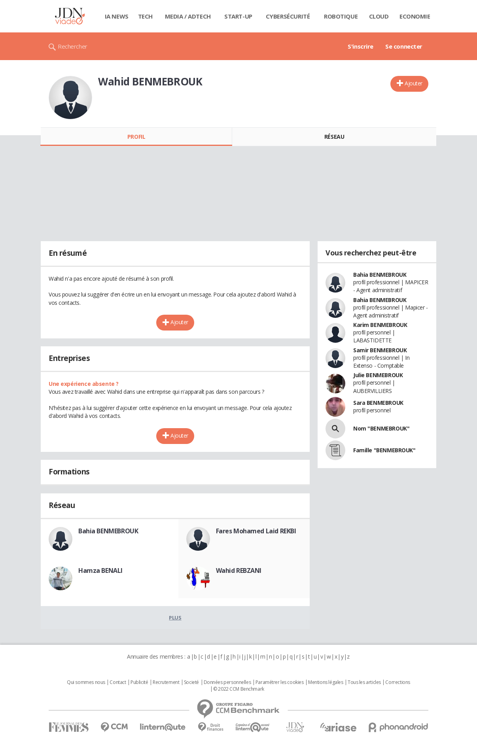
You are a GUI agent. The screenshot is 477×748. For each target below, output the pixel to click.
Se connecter (403, 46)
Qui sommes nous (86, 682)
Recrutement (166, 682)
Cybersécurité (288, 16)
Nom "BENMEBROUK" (381, 428)
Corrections (397, 682)
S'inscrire (360, 46)
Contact (118, 682)
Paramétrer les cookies (280, 682)
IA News (117, 16)
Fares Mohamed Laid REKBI (256, 531)
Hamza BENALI (100, 570)
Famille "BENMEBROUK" (384, 450)
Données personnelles (227, 682)
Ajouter (413, 83)
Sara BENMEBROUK (378, 402)
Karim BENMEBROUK (380, 325)
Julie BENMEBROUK (378, 375)
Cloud (379, 16)
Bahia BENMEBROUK (108, 531)
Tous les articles (364, 682)
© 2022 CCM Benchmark (238, 689)
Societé (191, 682)
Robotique (341, 16)
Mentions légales (325, 682)
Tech (145, 16)
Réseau (334, 136)
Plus (175, 617)
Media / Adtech (188, 16)
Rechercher (72, 46)
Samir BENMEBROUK (380, 350)
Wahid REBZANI (239, 570)
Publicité (139, 682)
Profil (136, 136)
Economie (414, 16)
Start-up (238, 16)
